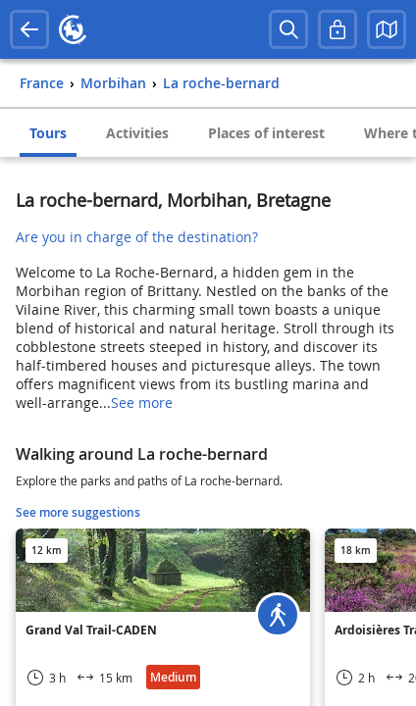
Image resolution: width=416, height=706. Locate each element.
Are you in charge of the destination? (137, 236)
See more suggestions (78, 512)
